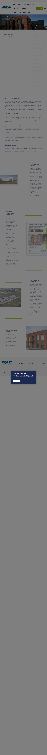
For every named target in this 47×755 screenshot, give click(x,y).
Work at (22, 1)
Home (14, 4)
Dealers (28, 1)
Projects (16, 8)
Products (19, 4)
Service (30, 12)
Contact (43, 1)
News (17, 1)
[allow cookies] (16, 381)
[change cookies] (26, 381)
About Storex (35, 1)
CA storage (23, 8)
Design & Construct (29, 4)
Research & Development (20, 12)
